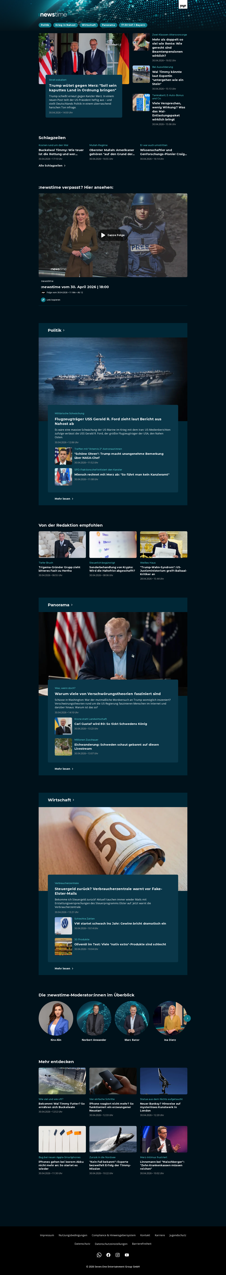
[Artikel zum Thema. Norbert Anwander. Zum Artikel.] (94, 1021)
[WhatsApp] (99, 1255)
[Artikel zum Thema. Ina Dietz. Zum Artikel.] (170, 1021)
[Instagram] (117, 1255)
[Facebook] (108, 1255)
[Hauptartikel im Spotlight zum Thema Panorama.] (60, 604)
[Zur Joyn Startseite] (183, 4)
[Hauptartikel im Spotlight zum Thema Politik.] (56, 330)
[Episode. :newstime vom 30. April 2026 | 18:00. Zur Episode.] (113, 243)
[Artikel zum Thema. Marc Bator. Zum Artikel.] (132, 1021)
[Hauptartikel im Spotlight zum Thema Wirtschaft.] (61, 799)
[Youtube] (127, 1255)
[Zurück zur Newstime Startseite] (53, 14)
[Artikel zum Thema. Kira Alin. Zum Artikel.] (56, 1021)
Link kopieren (50, 300)
